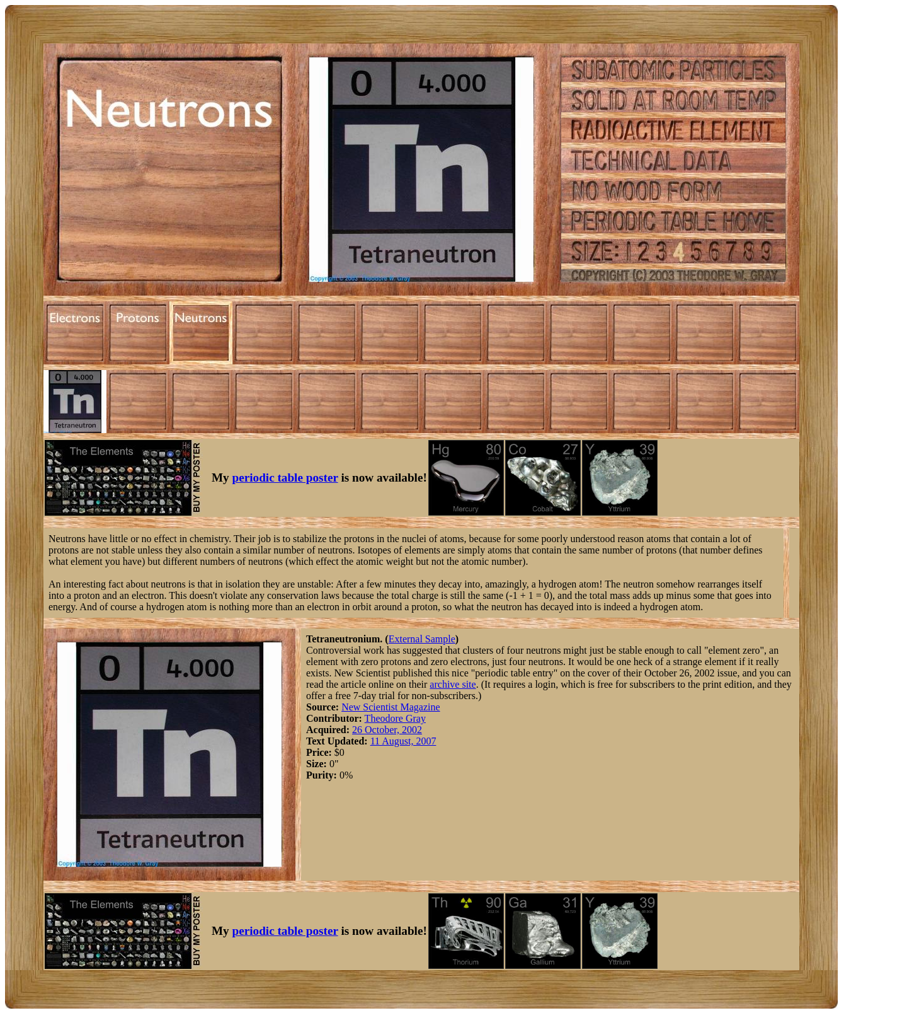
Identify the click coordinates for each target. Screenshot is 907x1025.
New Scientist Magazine (390, 707)
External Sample (422, 639)
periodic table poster (285, 477)
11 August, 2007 (403, 741)
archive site (453, 684)
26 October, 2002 (387, 729)
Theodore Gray (395, 718)
